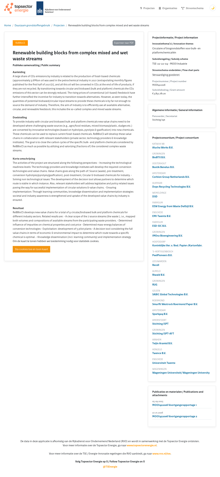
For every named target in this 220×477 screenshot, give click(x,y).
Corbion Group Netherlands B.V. (171, 177)
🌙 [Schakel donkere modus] (212, 8)
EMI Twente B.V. (161, 216)
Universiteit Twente (163, 363)
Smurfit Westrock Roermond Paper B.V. (175, 304)
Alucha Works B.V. (162, 147)
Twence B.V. (159, 353)
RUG (154, 284)
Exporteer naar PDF (124, 43)
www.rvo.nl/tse (161, 453)
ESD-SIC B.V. (159, 226)
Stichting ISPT (160, 323)
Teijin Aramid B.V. (162, 343)
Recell (155, 265)
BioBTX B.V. (159, 157)
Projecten (59, 25)
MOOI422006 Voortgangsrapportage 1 (174, 405)
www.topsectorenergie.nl (142, 445)
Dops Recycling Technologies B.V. (171, 186)
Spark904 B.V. (160, 314)
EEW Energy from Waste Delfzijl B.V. (173, 206)
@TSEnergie (110, 466)
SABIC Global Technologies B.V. (170, 294)
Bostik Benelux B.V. (163, 167)
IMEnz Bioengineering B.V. (167, 235)
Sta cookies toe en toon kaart (31, 249)
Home (7, 25)
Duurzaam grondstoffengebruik (32, 25)
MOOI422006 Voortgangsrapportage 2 (174, 416)
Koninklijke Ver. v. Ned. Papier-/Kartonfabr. (177, 245)
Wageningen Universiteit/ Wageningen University (181, 372)
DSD (154, 196)
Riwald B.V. (158, 274)
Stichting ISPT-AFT (163, 333)
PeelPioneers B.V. (162, 255)
